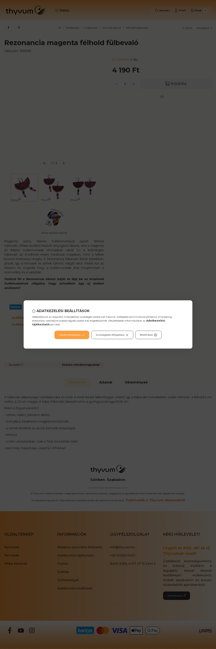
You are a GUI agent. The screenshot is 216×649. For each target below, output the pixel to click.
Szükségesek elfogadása (112, 335)
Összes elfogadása (72, 335)
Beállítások (148, 335)
